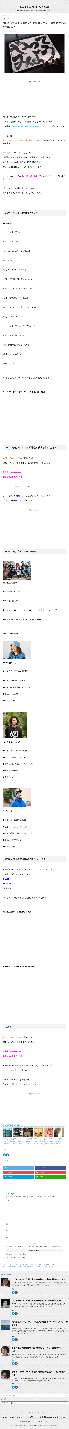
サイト (8, 1237)
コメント (8, 1200)
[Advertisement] (34, 96)
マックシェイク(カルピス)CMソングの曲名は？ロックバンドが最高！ (7, 1141)
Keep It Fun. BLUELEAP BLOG (34, 7)
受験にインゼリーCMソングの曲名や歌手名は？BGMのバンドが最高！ (17, 1141)
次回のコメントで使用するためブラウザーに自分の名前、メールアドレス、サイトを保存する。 (34, 1246)
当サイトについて (25, 1412)
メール (8, 1230)
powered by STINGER (52, 1425)
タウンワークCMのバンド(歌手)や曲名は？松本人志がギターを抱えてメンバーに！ (27, 1142)
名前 (7, 1224)
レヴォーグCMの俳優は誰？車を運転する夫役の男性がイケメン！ (39, 1279)
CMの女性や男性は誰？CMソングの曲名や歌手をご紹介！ (34, 1421)
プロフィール (35, 1412)
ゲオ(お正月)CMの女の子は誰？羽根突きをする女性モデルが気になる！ (30, 1266)
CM (5, 1160)
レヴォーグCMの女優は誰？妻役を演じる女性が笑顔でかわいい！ (39, 1301)
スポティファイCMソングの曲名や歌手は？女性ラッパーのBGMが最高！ (38, 1142)
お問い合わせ (44, 1412)
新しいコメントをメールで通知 (16, 1254)
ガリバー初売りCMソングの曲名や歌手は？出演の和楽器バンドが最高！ (48, 1142)
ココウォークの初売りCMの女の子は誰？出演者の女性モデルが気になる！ (31, 1264)
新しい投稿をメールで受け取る (16, 1257)
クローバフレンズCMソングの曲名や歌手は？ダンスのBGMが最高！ (58, 1141)
